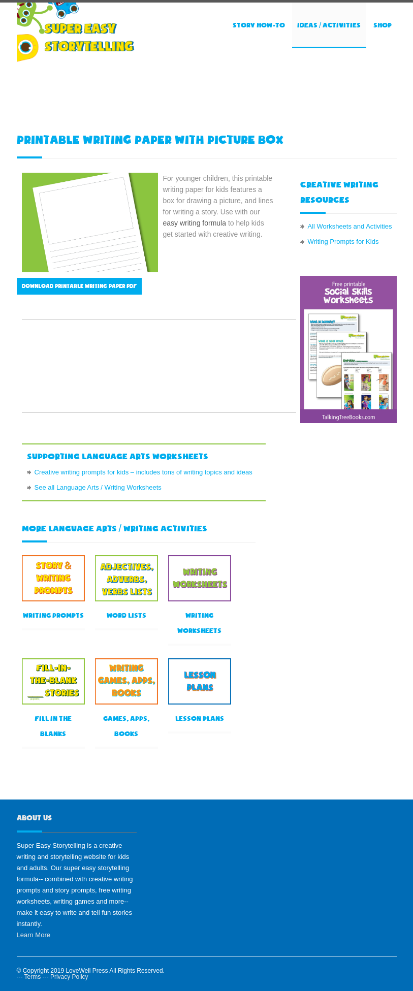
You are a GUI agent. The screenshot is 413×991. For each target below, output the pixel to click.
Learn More (33, 935)
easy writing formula (195, 223)
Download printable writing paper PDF (79, 286)
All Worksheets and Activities (350, 226)
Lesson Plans (199, 718)
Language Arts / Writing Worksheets (109, 487)
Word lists (126, 615)
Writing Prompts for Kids (343, 241)
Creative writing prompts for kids (82, 472)
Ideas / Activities (329, 25)
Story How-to (259, 25)
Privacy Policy (69, 976)
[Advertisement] (202, 94)
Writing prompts (53, 615)
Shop (382, 25)
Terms (32, 976)
